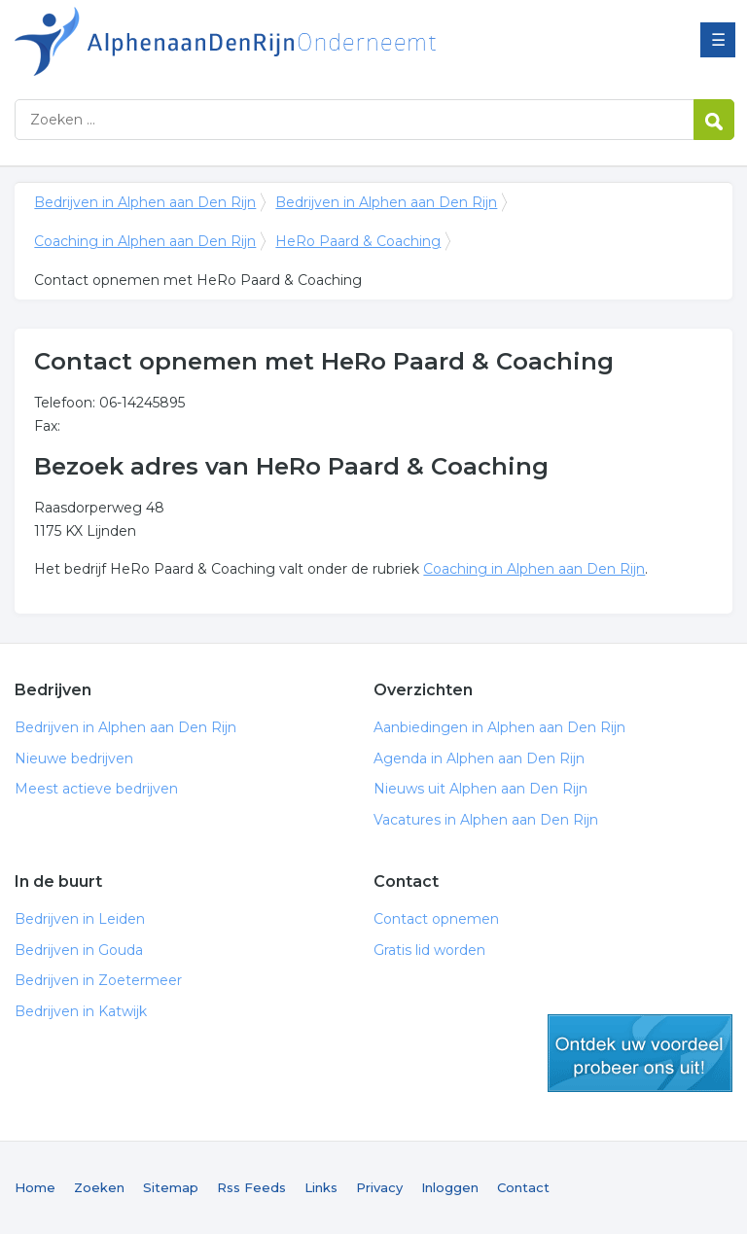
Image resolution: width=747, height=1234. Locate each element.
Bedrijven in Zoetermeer (98, 980)
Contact (523, 1187)
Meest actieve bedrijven (96, 788)
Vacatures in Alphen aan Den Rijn (486, 820)
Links (321, 1187)
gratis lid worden (640, 1053)
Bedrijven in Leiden (80, 919)
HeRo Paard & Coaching (358, 241)
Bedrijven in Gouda (79, 950)
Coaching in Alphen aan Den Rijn (145, 241)
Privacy (379, 1187)
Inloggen (450, 1187)
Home (35, 1187)
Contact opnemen (436, 919)
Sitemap (170, 1187)
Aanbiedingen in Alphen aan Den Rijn (499, 727)
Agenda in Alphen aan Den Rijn (479, 758)
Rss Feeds (251, 1187)
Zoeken (99, 1187)
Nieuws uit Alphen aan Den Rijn (480, 788)
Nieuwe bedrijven (74, 758)
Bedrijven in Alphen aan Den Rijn (258, 41)
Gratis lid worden (429, 950)
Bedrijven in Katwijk (81, 1011)
